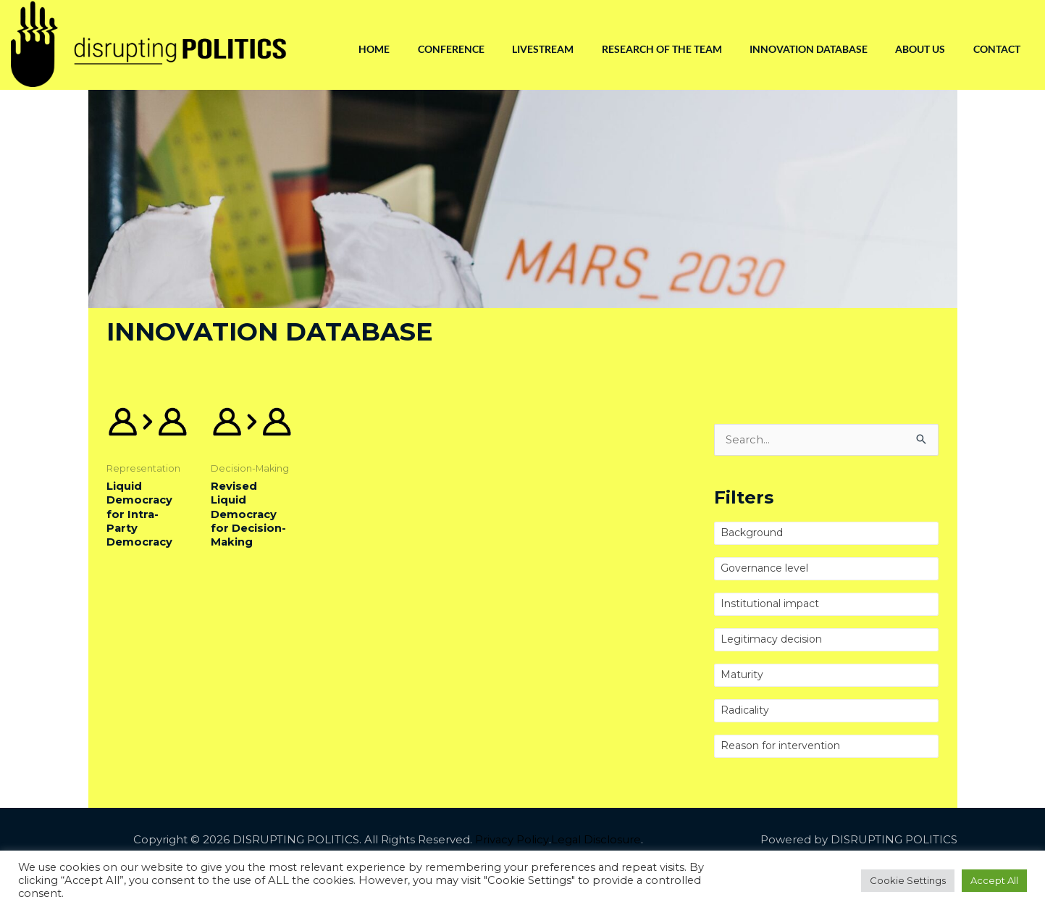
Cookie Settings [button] (908, 880)
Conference (444, 49)
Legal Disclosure (595, 840)
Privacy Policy (511, 840)
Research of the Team (657, 49)
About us (919, 49)
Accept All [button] (994, 880)
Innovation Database (806, 49)
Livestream (537, 49)
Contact (996, 49)
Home (366, 49)
